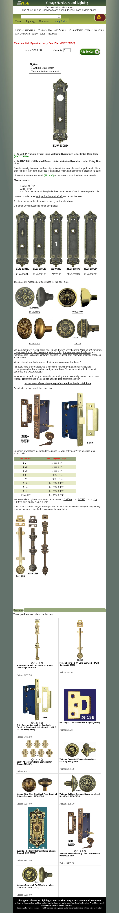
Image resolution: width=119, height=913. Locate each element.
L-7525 (81, 499)
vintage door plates (76, 366)
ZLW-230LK (39, 274)
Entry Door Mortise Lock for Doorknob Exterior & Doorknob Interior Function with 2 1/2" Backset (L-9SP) (36, 727)
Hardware (44, 21)
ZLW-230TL (22, 274)
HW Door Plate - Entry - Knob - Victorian (36, 33)
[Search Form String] (41, 16)
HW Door (40, 30)
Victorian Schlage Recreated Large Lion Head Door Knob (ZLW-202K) (80, 795)
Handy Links (60, 21)
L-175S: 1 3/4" (56, 495)
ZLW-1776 (77, 312)
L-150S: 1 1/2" (56, 483)
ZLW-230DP (90, 274)
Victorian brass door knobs (43, 350)
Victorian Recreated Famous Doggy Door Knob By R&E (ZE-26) (78, 760)
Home (18, 21)
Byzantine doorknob (63, 201)
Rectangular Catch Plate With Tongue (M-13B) (80, 722)
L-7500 (68, 499)
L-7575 (36, 502)
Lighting (30, 21)
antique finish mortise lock (49, 196)
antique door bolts (55, 369)
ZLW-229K (34, 312)
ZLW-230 (56, 274)
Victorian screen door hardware (63, 362)
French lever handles (68, 350)
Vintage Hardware (23, 378)
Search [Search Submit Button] (59, 16)
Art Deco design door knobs (47, 352)
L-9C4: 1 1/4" (57, 475)
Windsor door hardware (70, 355)
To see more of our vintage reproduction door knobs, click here (57, 383)
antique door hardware (61, 378)
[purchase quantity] (67, 50)
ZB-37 (78, 343)
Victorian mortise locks (76, 369)
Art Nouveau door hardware (76, 352)
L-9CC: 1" (56, 463)
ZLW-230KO (73, 274)
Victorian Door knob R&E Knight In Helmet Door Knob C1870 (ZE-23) (35, 886)
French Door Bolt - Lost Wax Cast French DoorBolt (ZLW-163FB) (35, 667)
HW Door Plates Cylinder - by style (84, 30)
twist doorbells (35, 371)
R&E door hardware (39, 355)
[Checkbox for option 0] (32, 68)
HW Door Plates (56, 30)
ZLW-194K (34, 343)
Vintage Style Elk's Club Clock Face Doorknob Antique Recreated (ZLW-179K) (37, 795)
